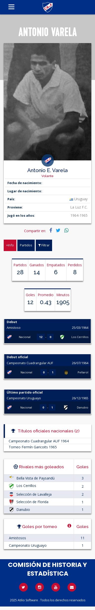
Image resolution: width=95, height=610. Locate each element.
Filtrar (44, 245)
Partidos (26, 245)
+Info (10, 245)
